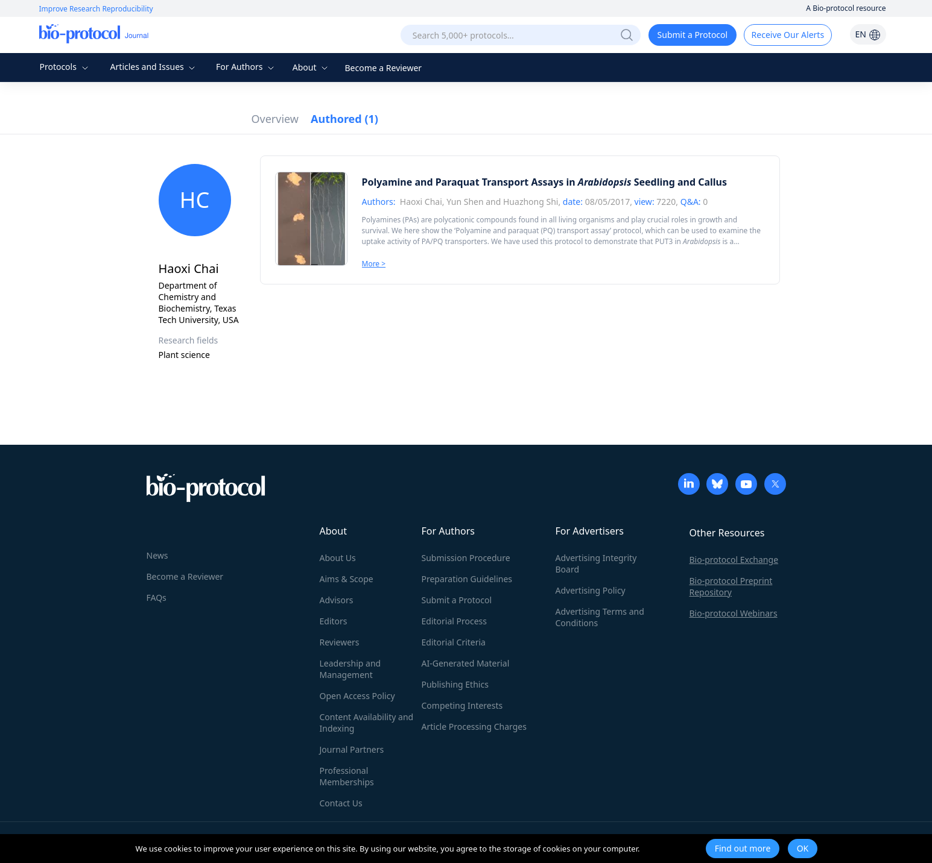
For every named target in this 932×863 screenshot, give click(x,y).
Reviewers (340, 642)
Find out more (743, 848)
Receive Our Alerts (788, 34)
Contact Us (341, 803)
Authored (344, 118)
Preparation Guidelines (467, 579)
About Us (338, 557)
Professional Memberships (347, 776)
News (157, 555)
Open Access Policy (357, 695)
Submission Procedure (466, 557)
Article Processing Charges (474, 726)
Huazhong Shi (530, 201)
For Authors (246, 66)
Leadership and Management (350, 668)
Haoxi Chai (421, 201)
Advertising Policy (591, 590)
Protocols (64, 66)
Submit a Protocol (693, 34)
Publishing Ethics (455, 684)
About (312, 67)
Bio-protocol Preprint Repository (731, 586)
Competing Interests (462, 705)
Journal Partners (352, 749)
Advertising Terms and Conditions (600, 617)
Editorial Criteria (454, 642)
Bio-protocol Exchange (734, 559)
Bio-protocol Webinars (733, 613)
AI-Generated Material (466, 663)
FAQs (156, 597)
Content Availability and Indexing (367, 722)
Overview (275, 118)
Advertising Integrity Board (596, 563)
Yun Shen (464, 201)
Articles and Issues (154, 66)
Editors (333, 621)
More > (374, 264)
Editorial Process (454, 621)
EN (867, 34)
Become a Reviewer (383, 68)
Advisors (336, 600)
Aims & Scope (346, 579)
